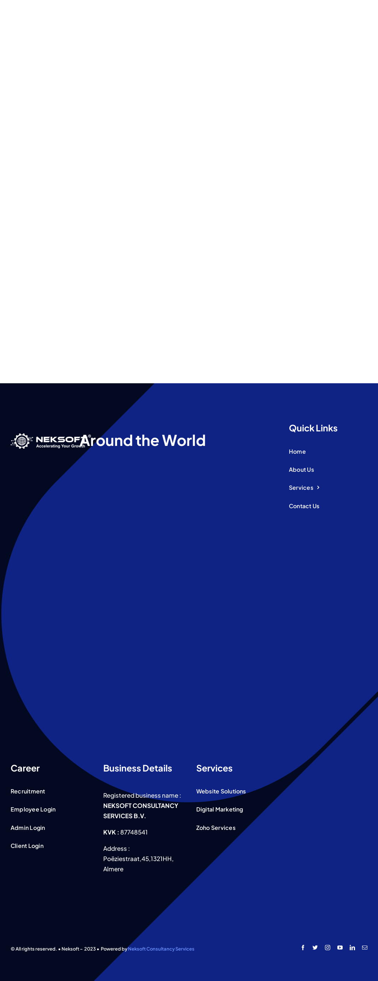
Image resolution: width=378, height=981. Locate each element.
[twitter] (315, 947)
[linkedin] (352, 947)
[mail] (364, 947)
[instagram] (327, 947)
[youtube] (340, 947)
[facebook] (303, 947)
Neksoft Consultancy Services (161, 949)
